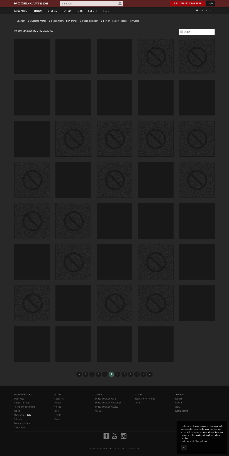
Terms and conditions (24, 407)
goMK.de (98, 411)
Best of (106, 20)
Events (93, 11)
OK (184, 447)
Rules (17, 411)
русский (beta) (182, 411)
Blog (106, 11)
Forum (66, 11)
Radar (57, 419)
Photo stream (57, 20)
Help (208, 10)
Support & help (21, 402)
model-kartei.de (111, 448)
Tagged (124, 20)
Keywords (134, 20)
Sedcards (20, 11)
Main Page (19, 399)
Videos (52, 11)
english (178, 402)
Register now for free (187, 3)
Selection (21, 20)
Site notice (19, 427)
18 (143, 374)
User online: (22, 415)
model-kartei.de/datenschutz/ (194, 441)
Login (210, 3)
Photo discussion (90, 20)
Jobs (80, 11)
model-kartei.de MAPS (105, 399)
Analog (115, 20)
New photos (71, 20)
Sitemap (18, 419)
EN (202, 10)
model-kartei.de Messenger (108, 402)
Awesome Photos (38, 20)
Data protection (22, 423)
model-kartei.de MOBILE (106, 407)
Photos (38, 11)
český (177, 407)
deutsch (178, 399)
